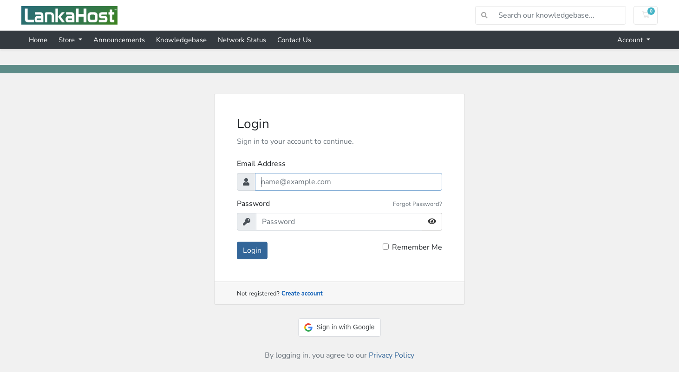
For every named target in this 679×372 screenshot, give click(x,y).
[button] (339, 327)
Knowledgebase (181, 40)
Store (68, 40)
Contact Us (294, 40)
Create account (302, 293)
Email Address (261, 164)
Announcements (119, 40)
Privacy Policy (391, 355)
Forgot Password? (417, 204)
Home (38, 40)
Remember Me (417, 247)
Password (253, 204)
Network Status (242, 40)
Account (631, 40)
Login (252, 250)
